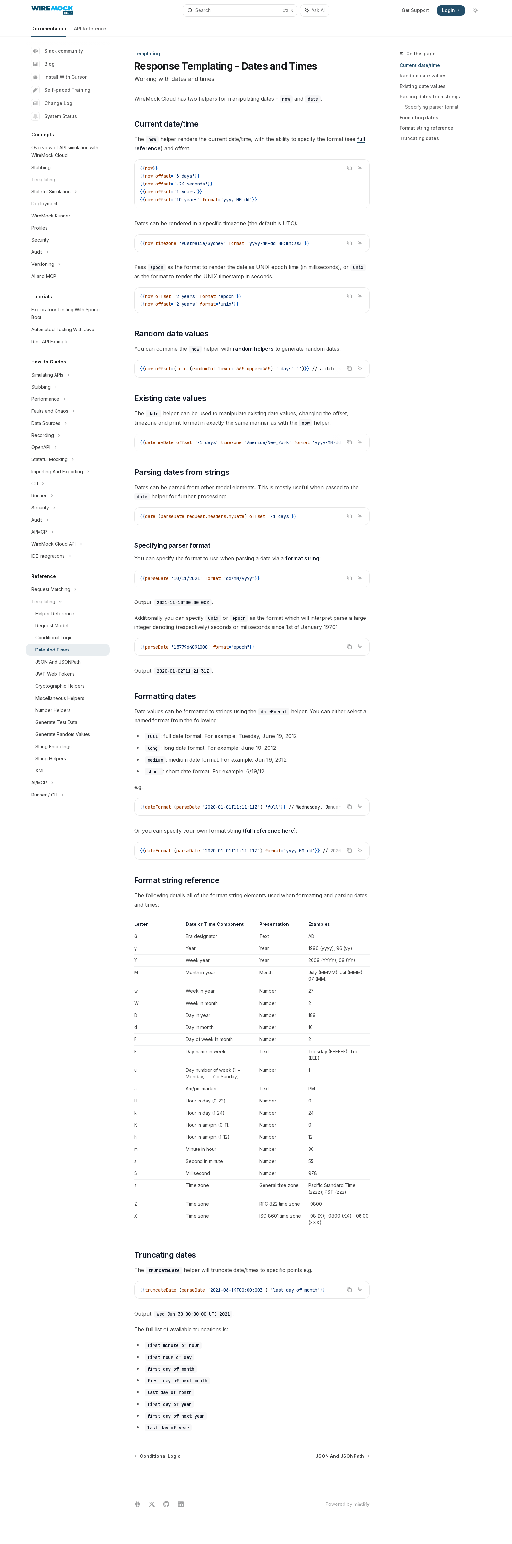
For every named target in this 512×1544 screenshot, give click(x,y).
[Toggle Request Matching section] (68, 589)
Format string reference (426, 128)
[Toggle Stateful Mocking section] (68, 459)
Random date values (423, 75)
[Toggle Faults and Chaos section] (68, 411)
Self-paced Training (60, 90)
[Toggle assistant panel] (314, 10)
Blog (43, 64)
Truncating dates (419, 138)
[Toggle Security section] (68, 508)
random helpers (253, 349)
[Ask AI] (360, 168)
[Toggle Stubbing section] (68, 387)
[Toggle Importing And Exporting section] (68, 471)
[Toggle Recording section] (68, 435)
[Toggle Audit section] (68, 252)
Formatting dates (419, 117)
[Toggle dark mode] (475, 10)
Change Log (51, 103)
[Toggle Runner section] (68, 496)
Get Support (415, 10)
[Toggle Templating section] (68, 601)
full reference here (269, 831)
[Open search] (240, 10)
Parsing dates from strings (430, 96)
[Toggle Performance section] (68, 399)
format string (302, 558)
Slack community (57, 51)
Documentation (48, 31)
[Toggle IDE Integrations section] (68, 556)
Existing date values (423, 86)
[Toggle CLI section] (68, 484)
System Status (54, 116)
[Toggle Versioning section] (68, 264)
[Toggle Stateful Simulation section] (68, 192)
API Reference (90, 31)
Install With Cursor (59, 77)
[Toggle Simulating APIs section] (68, 375)
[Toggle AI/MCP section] (68, 532)
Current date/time (420, 65)
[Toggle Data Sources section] (68, 423)
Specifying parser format (431, 107)
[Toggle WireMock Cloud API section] (68, 544)
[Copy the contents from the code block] (349, 168)
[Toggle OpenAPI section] (68, 447)
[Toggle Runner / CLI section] (68, 795)
